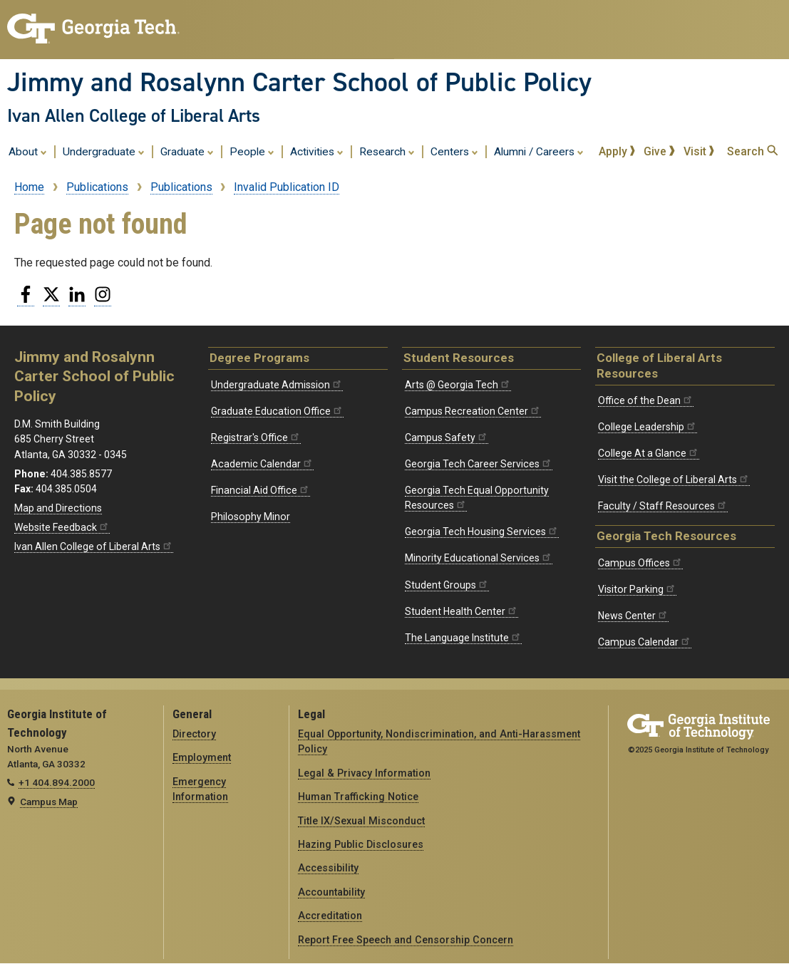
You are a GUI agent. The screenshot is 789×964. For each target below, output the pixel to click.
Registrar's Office (256, 437)
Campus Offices (640, 563)
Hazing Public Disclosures (360, 844)
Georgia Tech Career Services (478, 464)
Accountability (331, 892)
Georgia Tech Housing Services (482, 531)
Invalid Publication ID (286, 187)
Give (659, 151)
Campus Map (49, 801)
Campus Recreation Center (473, 411)
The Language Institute (463, 637)
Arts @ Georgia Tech (458, 384)
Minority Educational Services (478, 558)
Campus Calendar (644, 642)
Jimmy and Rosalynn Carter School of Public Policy (299, 82)
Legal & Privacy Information (364, 773)
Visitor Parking (637, 589)
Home (29, 187)
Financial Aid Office (260, 490)
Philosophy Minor (250, 516)
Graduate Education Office (277, 411)
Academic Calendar (262, 464)
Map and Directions (58, 508)
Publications (97, 187)
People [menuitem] (252, 151)
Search (752, 151)
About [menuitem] (28, 151)
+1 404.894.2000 (57, 782)
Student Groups (447, 585)
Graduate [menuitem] (187, 151)
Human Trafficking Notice (358, 796)
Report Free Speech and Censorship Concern (405, 939)
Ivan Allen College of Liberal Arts (133, 115)
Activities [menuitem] (317, 151)
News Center (633, 615)
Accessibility (328, 868)
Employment (201, 757)
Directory (194, 734)
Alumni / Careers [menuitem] (539, 151)
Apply (617, 151)
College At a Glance (648, 453)
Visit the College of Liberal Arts (674, 479)
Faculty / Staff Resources (663, 506)
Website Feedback (62, 527)
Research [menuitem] (387, 151)
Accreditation (330, 915)
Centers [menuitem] (454, 151)
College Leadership (647, 426)
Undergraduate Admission (277, 384)
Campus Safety (446, 437)
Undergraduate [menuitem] (104, 151)
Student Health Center (461, 611)
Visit (699, 151)
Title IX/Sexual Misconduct (361, 820)
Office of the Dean (645, 400)
